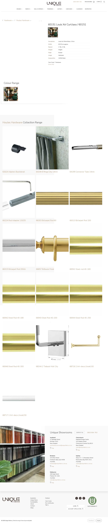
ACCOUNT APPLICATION (72, 508)
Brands (19, 9)
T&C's (47, 505)
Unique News (34, 500)
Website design (17, 520)
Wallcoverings (39, 9)
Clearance (79, 9)
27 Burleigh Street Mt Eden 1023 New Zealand (55, 440)
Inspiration (88, 9)
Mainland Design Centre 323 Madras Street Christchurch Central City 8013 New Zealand (84, 441)
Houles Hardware (22, 20)
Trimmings (50, 9)
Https (32, 508)
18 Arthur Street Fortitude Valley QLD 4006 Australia (57, 458)
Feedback (91, 520)
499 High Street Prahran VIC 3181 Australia (55, 475)
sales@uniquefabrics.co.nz (83, 447)
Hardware (69, 9)
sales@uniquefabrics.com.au (57, 480)
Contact (32, 506)
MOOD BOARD (90, 2)
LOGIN (99, 1)
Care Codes (48, 501)
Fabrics (28, 9)
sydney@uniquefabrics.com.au (84, 463)
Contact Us (79, 433)
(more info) (51, 64)
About (32, 504)
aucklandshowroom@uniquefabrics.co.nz (61, 445)
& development (24, 520)
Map (52, 448)
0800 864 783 (77, 2)
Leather (60, 9)
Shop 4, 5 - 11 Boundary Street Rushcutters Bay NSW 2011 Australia (84, 458)
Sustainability (34, 502)
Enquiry (99, 520)
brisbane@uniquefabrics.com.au (58, 463)
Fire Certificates (49, 503)
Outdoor (47, 498)
